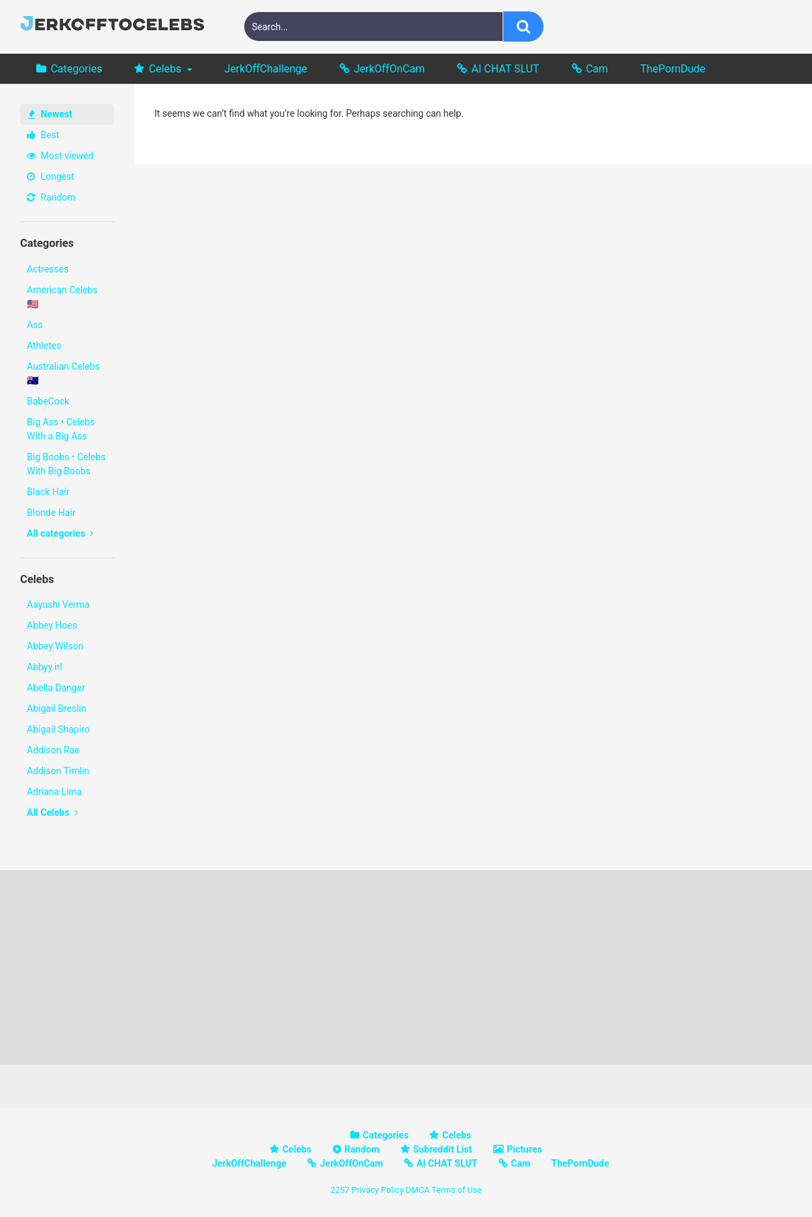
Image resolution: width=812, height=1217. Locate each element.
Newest (50, 114)
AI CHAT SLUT (506, 68)
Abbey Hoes (52, 625)
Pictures (524, 1149)
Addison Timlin (58, 770)
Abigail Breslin (57, 708)
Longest (50, 176)
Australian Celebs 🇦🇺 (63, 373)
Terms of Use (457, 1190)
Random (51, 197)
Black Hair (48, 491)
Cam (597, 68)
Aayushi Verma (58, 604)
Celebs (165, 68)
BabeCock (48, 401)
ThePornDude (672, 68)
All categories (60, 533)
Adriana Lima (54, 791)
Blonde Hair (51, 512)
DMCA (417, 1190)
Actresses (47, 269)
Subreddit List (442, 1149)
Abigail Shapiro (58, 729)
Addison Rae (53, 750)
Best (43, 134)
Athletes (44, 345)
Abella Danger (56, 687)
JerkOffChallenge (265, 68)
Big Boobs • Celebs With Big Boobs (66, 464)
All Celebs (52, 812)
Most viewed (60, 155)
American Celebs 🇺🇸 (62, 296)
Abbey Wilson (55, 646)
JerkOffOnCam (389, 68)
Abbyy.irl (44, 667)
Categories (76, 68)
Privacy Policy (378, 1190)
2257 (339, 1190)
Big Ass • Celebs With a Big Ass (61, 429)
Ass (35, 324)
